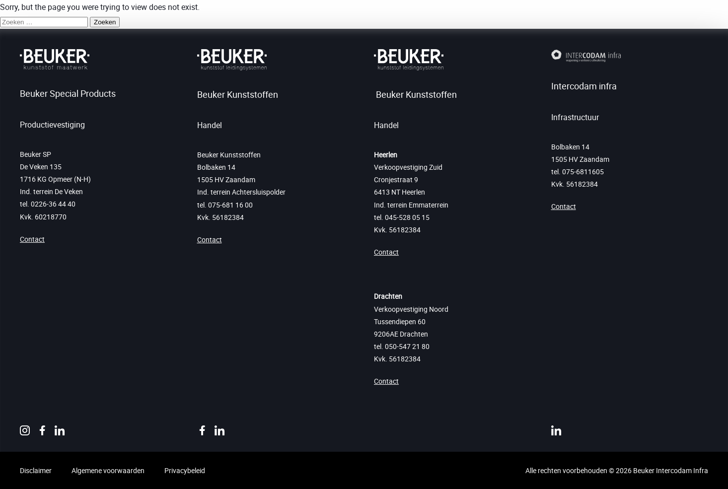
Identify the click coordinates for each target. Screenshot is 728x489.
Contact (32, 239)
